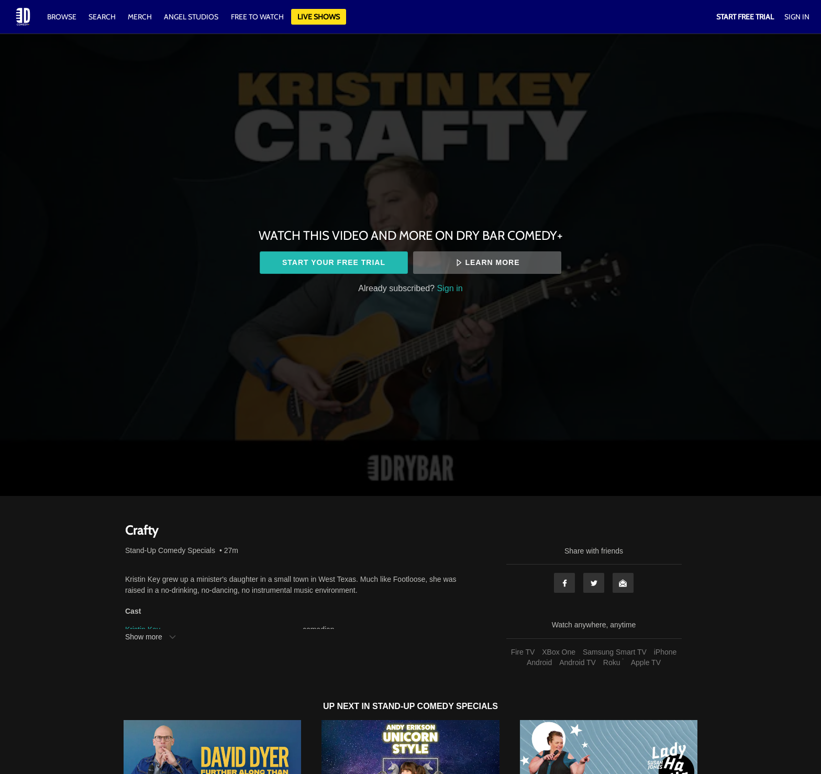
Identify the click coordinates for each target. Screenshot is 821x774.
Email (623, 582)
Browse (62, 16)
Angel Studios (191, 16)
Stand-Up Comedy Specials (170, 550)
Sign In (796, 16)
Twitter (594, 582)
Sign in (450, 288)
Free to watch (257, 16)
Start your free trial (333, 262)
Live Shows (318, 16)
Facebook (564, 582)
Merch (140, 16)
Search (102, 16)
